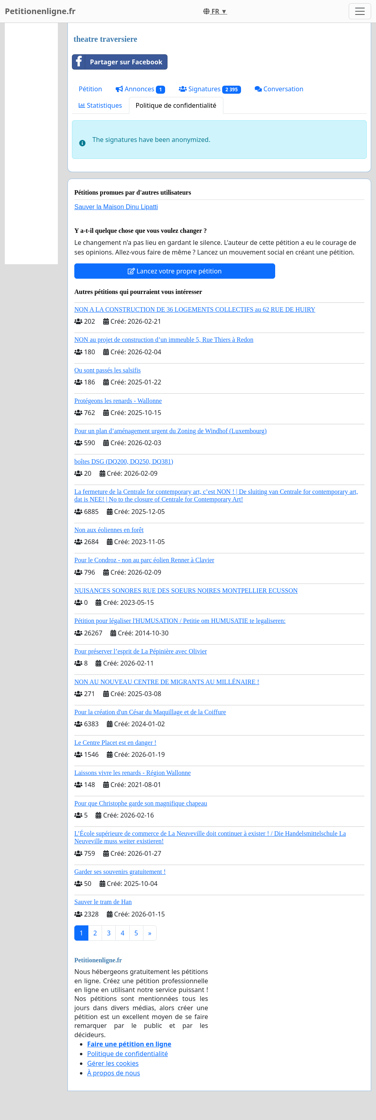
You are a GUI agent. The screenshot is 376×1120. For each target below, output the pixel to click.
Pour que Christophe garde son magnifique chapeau (140, 803)
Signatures (210, 89)
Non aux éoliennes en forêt (108, 529)
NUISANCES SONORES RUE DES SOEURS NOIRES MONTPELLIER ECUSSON (186, 590)
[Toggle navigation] (360, 11)
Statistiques (100, 105)
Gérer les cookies (113, 1063)
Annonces (140, 89)
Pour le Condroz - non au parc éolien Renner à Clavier (144, 560)
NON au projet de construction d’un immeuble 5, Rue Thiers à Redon (163, 339)
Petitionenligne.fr (40, 11)
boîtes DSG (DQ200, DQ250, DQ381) (123, 461)
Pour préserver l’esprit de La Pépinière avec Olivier (140, 651)
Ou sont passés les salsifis (107, 370)
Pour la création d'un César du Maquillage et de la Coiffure (150, 712)
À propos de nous (113, 1073)
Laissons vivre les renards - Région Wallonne (132, 772)
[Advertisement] (31, 143)
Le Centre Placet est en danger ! (115, 742)
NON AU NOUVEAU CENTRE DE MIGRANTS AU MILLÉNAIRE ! (166, 681)
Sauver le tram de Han (103, 901)
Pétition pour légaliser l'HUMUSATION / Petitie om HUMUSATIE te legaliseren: (180, 620)
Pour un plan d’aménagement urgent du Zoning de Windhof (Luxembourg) (170, 430)
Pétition (90, 88)
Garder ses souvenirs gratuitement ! (120, 871)
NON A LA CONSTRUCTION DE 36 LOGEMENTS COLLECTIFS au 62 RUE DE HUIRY (194, 309)
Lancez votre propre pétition (175, 271)
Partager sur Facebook (117, 62)
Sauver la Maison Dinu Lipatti (116, 206)
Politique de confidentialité (176, 105)
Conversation (279, 88)
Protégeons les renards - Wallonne (118, 400)
